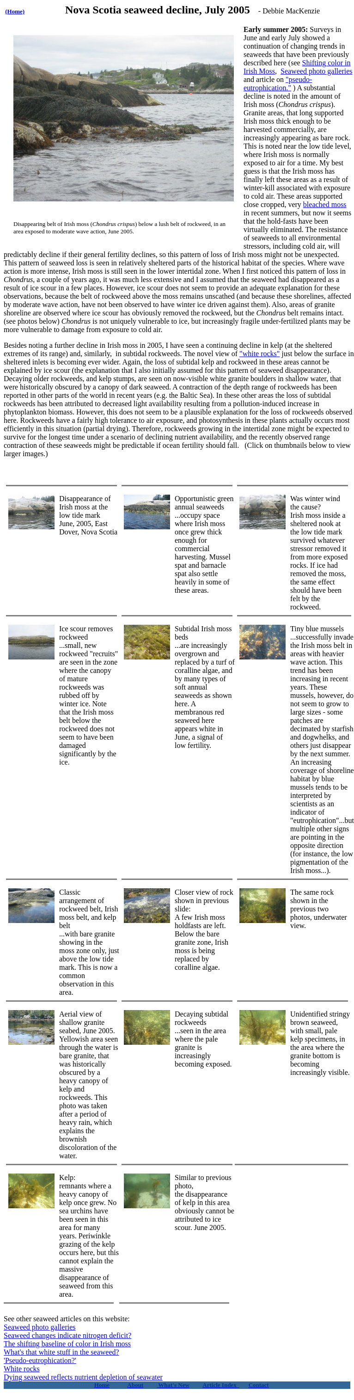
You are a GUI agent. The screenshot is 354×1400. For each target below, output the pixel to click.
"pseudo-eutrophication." (278, 83)
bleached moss (325, 204)
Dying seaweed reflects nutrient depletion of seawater (83, 1377)
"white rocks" (259, 354)
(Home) (14, 11)
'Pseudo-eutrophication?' (40, 1360)
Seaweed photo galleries (317, 71)
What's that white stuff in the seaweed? (61, 1352)
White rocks (22, 1369)
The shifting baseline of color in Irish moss (67, 1344)
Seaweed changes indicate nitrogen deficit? (67, 1335)
